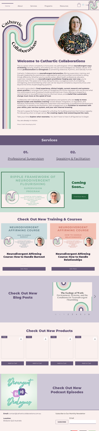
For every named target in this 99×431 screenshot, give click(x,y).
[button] (79, 5)
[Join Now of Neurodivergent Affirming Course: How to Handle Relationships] (73, 269)
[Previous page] (60, 314)
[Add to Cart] (12, 363)
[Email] (82, 422)
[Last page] (89, 314)
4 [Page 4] (76, 314)
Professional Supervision (26, 158)
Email (71, 418)
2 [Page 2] (68, 314)
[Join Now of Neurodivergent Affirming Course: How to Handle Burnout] (24, 269)
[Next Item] (95, 296)
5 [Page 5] (80, 314)
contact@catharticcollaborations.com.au (25, 414)
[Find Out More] (80, 196)
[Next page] (85, 314)
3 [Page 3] (72, 314)
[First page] (55, 314)
